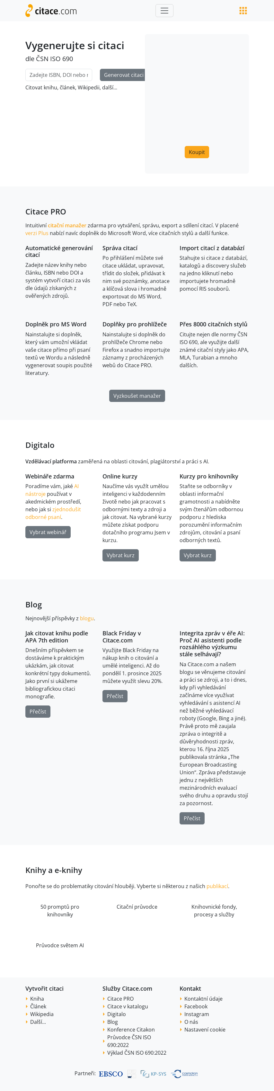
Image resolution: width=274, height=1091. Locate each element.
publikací (217, 886)
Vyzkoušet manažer (137, 395)
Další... (38, 1021)
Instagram (196, 1014)
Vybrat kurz (121, 555)
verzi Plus (37, 233)
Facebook (196, 1006)
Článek (38, 1006)
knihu (50, 87)
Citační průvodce (137, 906)
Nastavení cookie (204, 1029)
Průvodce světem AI (60, 945)
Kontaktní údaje (203, 998)
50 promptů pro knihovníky (59, 910)
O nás (191, 1021)
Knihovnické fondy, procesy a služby (214, 910)
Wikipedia (42, 1014)
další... (109, 87)
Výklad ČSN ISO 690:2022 (136, 1052)
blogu (87, 618)
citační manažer (67, 225)
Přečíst (38, 711)
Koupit (197, 152)
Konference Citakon (131, 1029)
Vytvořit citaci (44, 988)
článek (67, 87)
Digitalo (116, 1014)
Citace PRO (120, 998)
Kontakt (190, 988)
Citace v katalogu (127, 1006)
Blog (33, 604)
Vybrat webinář (48, 532)
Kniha (37, 998)
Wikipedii (89, 87)
